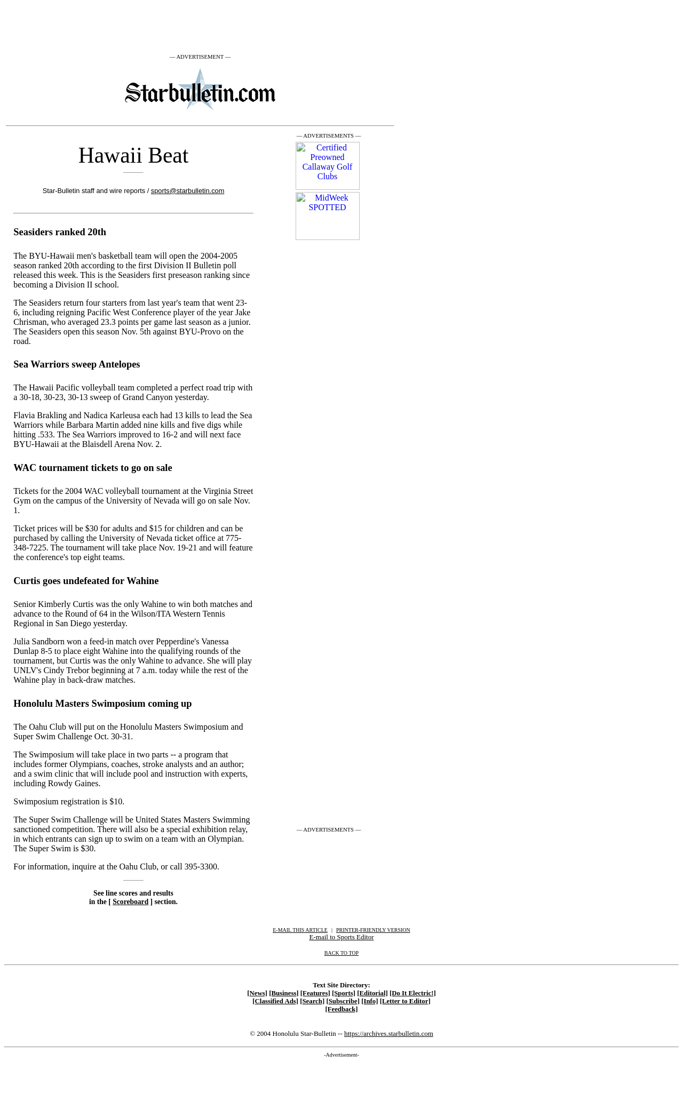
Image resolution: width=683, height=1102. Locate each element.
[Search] (312, 1001)
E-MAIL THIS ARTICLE (300, 930)
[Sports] (343, 993)
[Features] (315, 993)
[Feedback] (341, 1009)
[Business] (283, 993)
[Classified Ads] (275, 1001)
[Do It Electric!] (413, 993)
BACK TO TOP (341, 953)
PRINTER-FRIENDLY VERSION (373, 930)
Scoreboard (130, 902)
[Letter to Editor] (405, 1001)
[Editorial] (372, 993)
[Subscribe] (343, 1001)
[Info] (369, 1001)
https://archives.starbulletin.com (388, 1033)
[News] (257, 993)
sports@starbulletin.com (187, 191)
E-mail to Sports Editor (341, 937)
